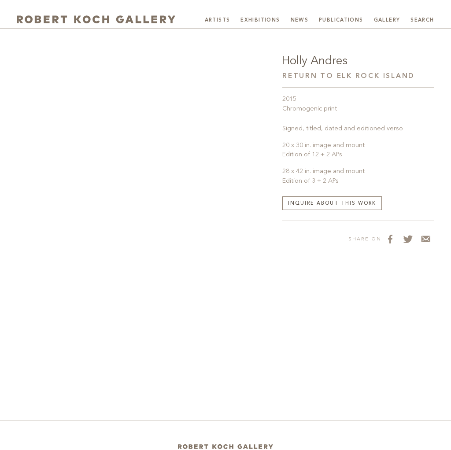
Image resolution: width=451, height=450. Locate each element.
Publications (341, 20)
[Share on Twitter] (408, 239)
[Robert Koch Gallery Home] (96, 19)
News (300, 20)
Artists (217, 20)
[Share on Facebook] (390, 239)
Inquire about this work (332, 203)
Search (422, 20)
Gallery (387, 20)
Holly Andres (314, 61)
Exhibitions (260, 20)
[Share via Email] (425, 239)
